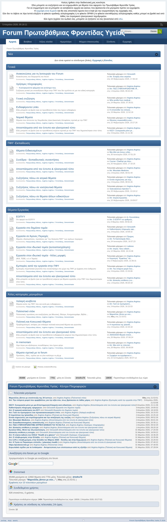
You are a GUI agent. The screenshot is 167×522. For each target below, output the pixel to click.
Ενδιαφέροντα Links (27, 107)
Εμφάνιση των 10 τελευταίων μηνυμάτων (28, 482)
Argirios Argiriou (48, 79)
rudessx (130, 246)
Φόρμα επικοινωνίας (89, 41)
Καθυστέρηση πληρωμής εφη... (122, 229)
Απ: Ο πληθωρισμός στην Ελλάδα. (24, 437)
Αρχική (12, 41)
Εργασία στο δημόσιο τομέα (31, 227)
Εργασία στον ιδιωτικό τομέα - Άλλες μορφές (41, 255)
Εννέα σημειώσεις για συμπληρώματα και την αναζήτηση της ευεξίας (40, 417)
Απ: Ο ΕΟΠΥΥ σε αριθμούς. (121, 219)
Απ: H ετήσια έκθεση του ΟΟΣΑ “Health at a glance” (32, 435)
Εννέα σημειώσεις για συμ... (121, 180)
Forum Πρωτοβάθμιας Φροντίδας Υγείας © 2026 (147, 520)
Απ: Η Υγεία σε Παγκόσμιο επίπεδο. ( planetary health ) (34, 442)
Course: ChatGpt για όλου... (121, 161)
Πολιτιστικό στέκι (25, 311)
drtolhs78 (80, 378)
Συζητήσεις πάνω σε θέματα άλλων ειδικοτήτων (42, 196)
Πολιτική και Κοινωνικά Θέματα (33, 321)
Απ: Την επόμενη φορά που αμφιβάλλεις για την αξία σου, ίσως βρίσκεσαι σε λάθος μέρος (49, 400)
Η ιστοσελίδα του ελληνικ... (121, 110)
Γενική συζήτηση (25, 98)
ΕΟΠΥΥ (20, 216)
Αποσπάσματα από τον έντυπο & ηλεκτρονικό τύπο (45, 168)
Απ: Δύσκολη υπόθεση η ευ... (121, 280)
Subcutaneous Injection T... (121, 189)
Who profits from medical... (121, 100)
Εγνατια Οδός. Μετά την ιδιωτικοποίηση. (27, 430)
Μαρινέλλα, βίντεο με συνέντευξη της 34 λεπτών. (31, 398)
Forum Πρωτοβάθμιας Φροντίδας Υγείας (64, 32)
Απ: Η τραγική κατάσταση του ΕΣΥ (24, 410)
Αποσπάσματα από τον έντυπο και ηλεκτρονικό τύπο (45, 127)
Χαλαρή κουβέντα (26, 301)
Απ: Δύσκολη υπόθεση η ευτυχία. (24, 427)
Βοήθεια (28, 41)
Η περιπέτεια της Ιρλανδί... (120, 325)
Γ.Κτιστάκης (59, 79)
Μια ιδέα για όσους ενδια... (120, 152)
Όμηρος (130, 236)
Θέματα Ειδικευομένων (29, 150)
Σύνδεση (111, 41)
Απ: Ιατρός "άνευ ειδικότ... (120, 249)
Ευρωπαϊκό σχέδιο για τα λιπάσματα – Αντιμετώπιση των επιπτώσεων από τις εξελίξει (48, 447)
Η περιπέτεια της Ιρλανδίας (21, 415)
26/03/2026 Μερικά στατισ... (121, 335)
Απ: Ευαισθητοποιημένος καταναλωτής (26, 423)
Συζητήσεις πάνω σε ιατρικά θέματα (36, 178)
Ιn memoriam (23, 342)
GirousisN (131, 74)
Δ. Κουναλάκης (133, 217)
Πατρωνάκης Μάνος (33, 79)
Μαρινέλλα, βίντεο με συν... (121, 314)
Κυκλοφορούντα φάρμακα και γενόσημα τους (37, 88)
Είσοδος (108, 60)
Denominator (69, 79)
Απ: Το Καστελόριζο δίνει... (120, 239)
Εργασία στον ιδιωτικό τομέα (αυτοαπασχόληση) (43, 247)
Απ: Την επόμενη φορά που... (121, 269)
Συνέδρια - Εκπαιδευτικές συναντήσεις (37, 159)
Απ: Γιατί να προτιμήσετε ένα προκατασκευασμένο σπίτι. (34, 412)
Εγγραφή (127, 41)
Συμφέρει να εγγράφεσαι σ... (121, 355)
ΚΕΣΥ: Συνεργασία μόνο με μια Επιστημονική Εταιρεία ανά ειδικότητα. (40, 405)
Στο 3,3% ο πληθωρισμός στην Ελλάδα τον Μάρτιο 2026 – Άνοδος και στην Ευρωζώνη (47, 440)
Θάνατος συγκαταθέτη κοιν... (121, 120)
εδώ (121, 19)
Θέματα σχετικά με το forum (31, 352)
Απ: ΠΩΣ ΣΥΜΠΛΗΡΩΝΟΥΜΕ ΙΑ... (124, 89)
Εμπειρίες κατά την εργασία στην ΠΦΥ (37, 265)
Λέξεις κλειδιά (45, 41)
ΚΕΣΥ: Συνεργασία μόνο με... (122, 131)
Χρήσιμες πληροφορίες (29, 84)
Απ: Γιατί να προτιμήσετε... (120, 304)
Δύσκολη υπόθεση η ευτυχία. (22, 432)
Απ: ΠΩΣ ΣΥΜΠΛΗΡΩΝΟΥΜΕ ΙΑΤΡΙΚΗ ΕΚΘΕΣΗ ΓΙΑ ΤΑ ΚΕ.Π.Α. (37, 425)
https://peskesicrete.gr (19, 445)
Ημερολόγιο (65, 41)
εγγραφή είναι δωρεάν (46, 11)
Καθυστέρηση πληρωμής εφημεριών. (25, 408)
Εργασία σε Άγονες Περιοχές (32, 236)
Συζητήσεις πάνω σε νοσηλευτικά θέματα (39, 187)
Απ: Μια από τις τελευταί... (120, 345)
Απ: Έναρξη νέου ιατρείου (120, 77)
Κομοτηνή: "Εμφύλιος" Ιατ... (121, 258)
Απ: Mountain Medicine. (119, 170)
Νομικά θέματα (24, 117)
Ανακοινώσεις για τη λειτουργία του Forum (39, 73)
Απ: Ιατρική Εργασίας (118, 198)
